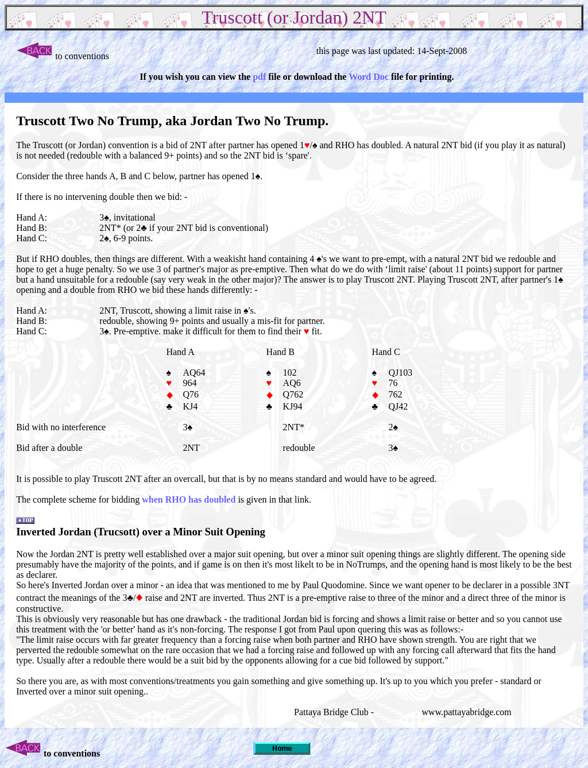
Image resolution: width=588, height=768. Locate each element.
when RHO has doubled (188, 499)
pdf (259, 77)
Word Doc (369, 77)
